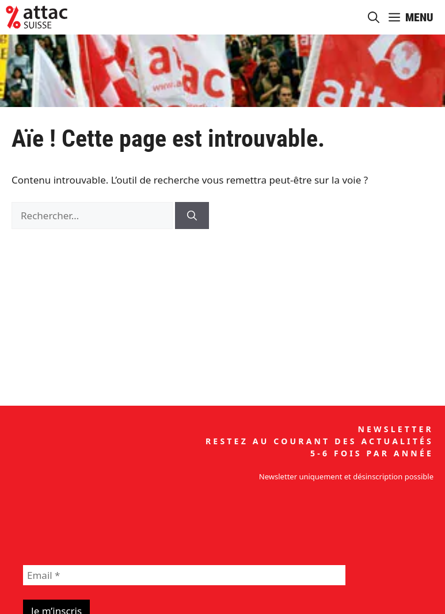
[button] (373, 17)
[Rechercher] (192, 216)
